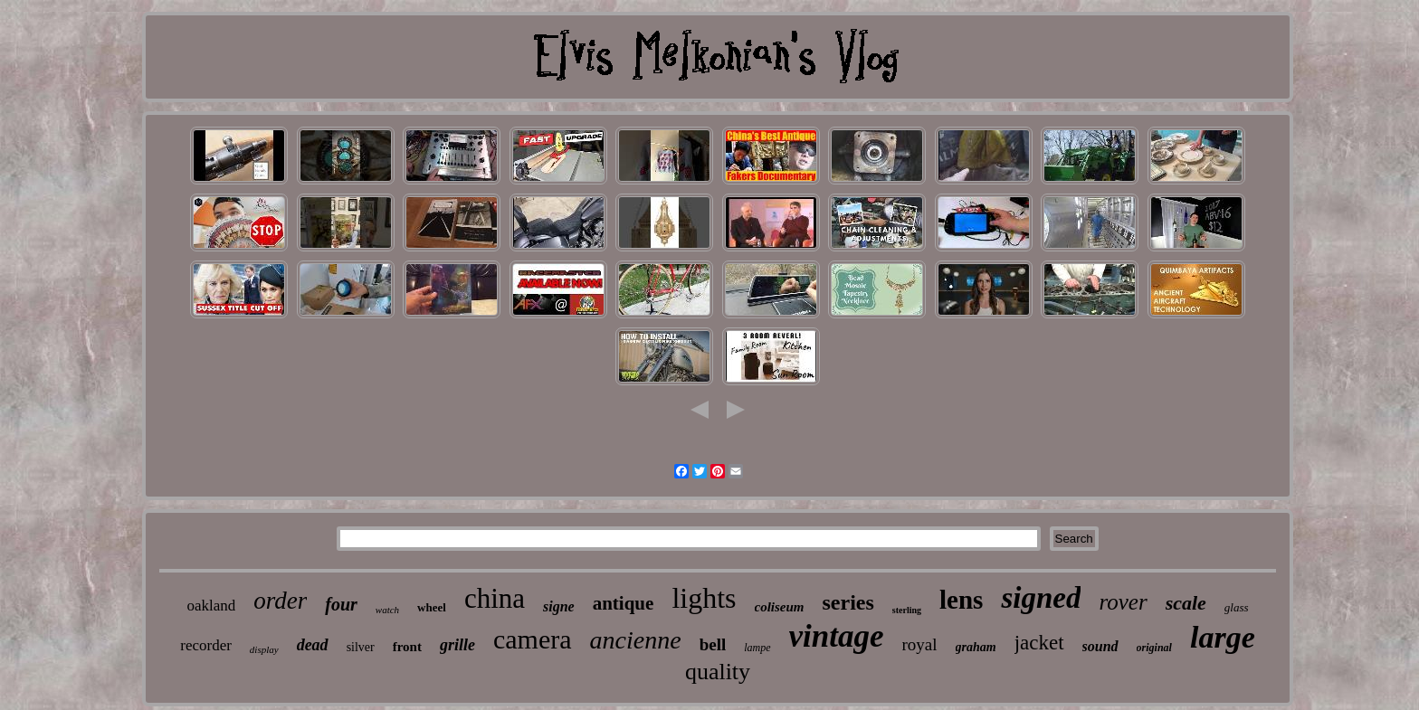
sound (1100, 646)
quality (717, 671)
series (848, 602)
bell (713, 644)
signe (559, 606)
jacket (1039, 642)
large (1222, 637)
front (407, 646)
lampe (757, 647)
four (341, 604)
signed (1041, 598)
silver (361, 647)
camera (532, 639)
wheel (431, 607)
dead (313, 645)
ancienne (635, 640)
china (494, 598)
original (1154, 647)
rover (1123, 602)
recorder (206, 645)
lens (961, 599)
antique (623, 603)
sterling (906, 610)
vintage (836, 636)
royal (920, 644)
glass (1236, 607)
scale (1186, 603)
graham (976, 647)
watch (387, 609)
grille (457, 645)
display (264, 649)
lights (703, 598)
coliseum (780, 607)
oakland (210, 605)
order (280, 600)
